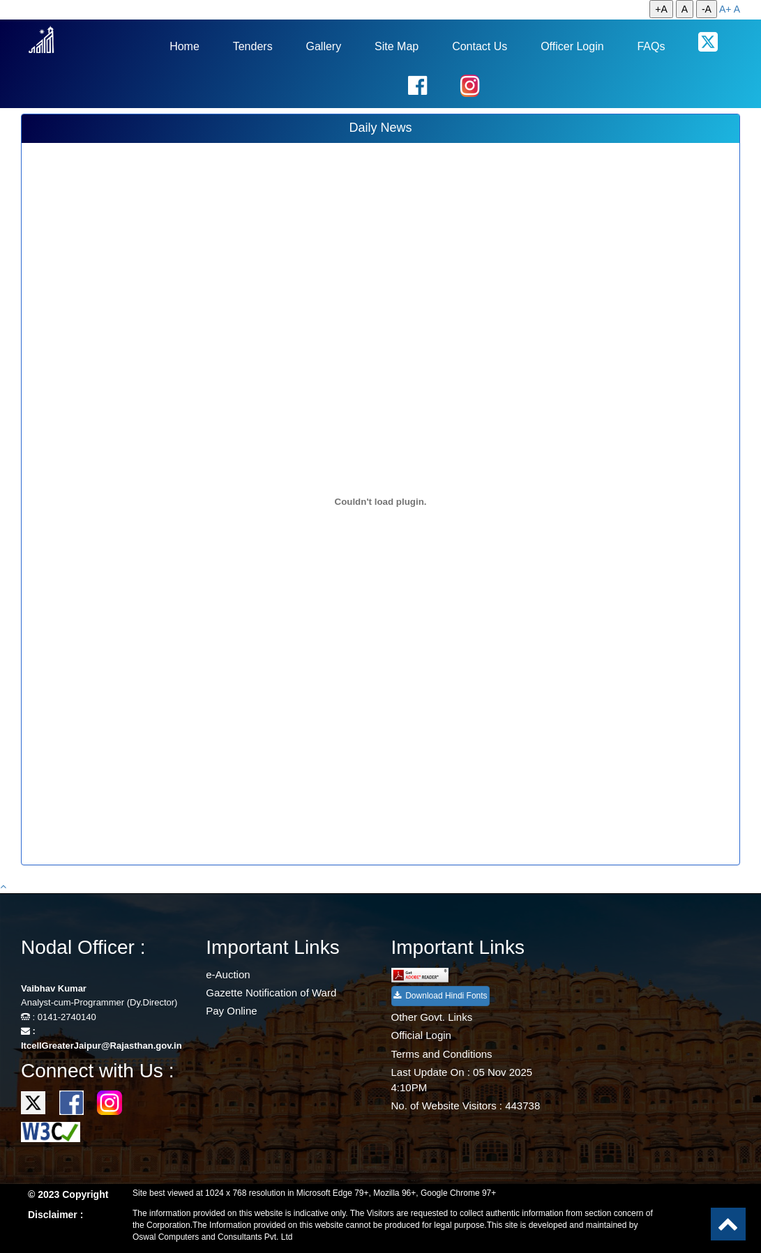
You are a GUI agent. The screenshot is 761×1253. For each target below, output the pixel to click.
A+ (725, 9)
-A (706, 9)
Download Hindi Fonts (440, 996)
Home (184, 46)
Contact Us (479, 46)
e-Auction (228, 974)
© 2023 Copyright (68, 1194)
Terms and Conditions (441, 1054)
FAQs (651, 46)
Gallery (324, 46)
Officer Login (572, 46)
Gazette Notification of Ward (271, 992)
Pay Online (231, 1011)
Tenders (253, 46)
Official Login (421, 1035)
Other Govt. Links (432, 1017)
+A (661, 9)
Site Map (397, 46)
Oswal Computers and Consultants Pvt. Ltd (212, 1237)
